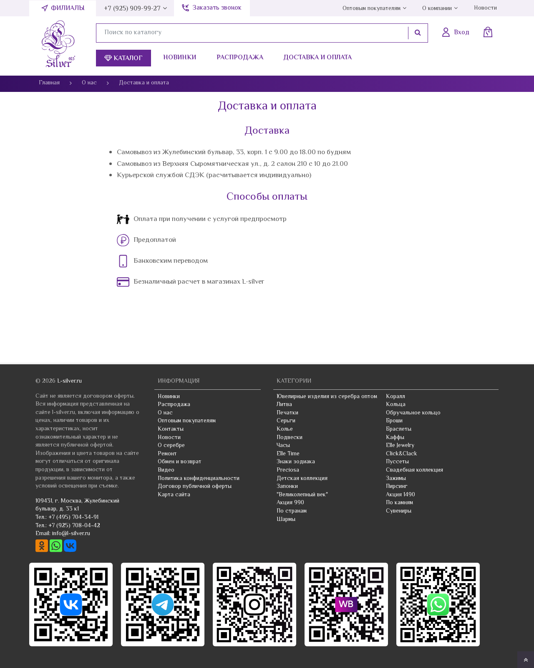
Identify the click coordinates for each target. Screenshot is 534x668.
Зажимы (396, 478)
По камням (399, 503)
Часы (283, 445)
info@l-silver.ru (71, 533)
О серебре (171, 445)
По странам (292, 511)
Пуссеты (397, 462)
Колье (285, 429)
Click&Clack (401, 454)
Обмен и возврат (180, 462)
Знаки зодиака (296, 462)
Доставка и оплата (317, 58)
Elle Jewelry (400, 445)
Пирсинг (397, 486)
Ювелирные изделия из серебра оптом (327, 396)
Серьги (286, 421)
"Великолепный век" (302, 495)
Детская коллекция (302, 478)
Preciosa (288, 470)
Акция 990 (290, 503)
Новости (485, 8)
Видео (166, 470)
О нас (165, 413)
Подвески (289, 437)
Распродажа (240, 58)
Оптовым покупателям (371, 8)
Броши (394, 421)
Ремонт (167, 454)
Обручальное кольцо (413, 413)
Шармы (286, 519)
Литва (284, 404)
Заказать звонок (217, 8)
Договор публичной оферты (195, 486)
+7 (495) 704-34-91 (73, 517)
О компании (437, 8)
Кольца (396, 404)
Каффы (395, 437)
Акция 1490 (400, 495)
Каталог (123, 58)
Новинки (179, 58)
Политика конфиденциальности (198, 478)
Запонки (287, 486)
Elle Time (288, 454)
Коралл (395, 396)
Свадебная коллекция (414, 470)
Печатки (287, 413)
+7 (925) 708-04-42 (74, 526)
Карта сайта (174, 495)
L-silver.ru (69, 381)
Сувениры (398, 511)
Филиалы (68, 8)
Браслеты (398, 429)
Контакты (171, 429)
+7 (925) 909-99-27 (132, 9)
